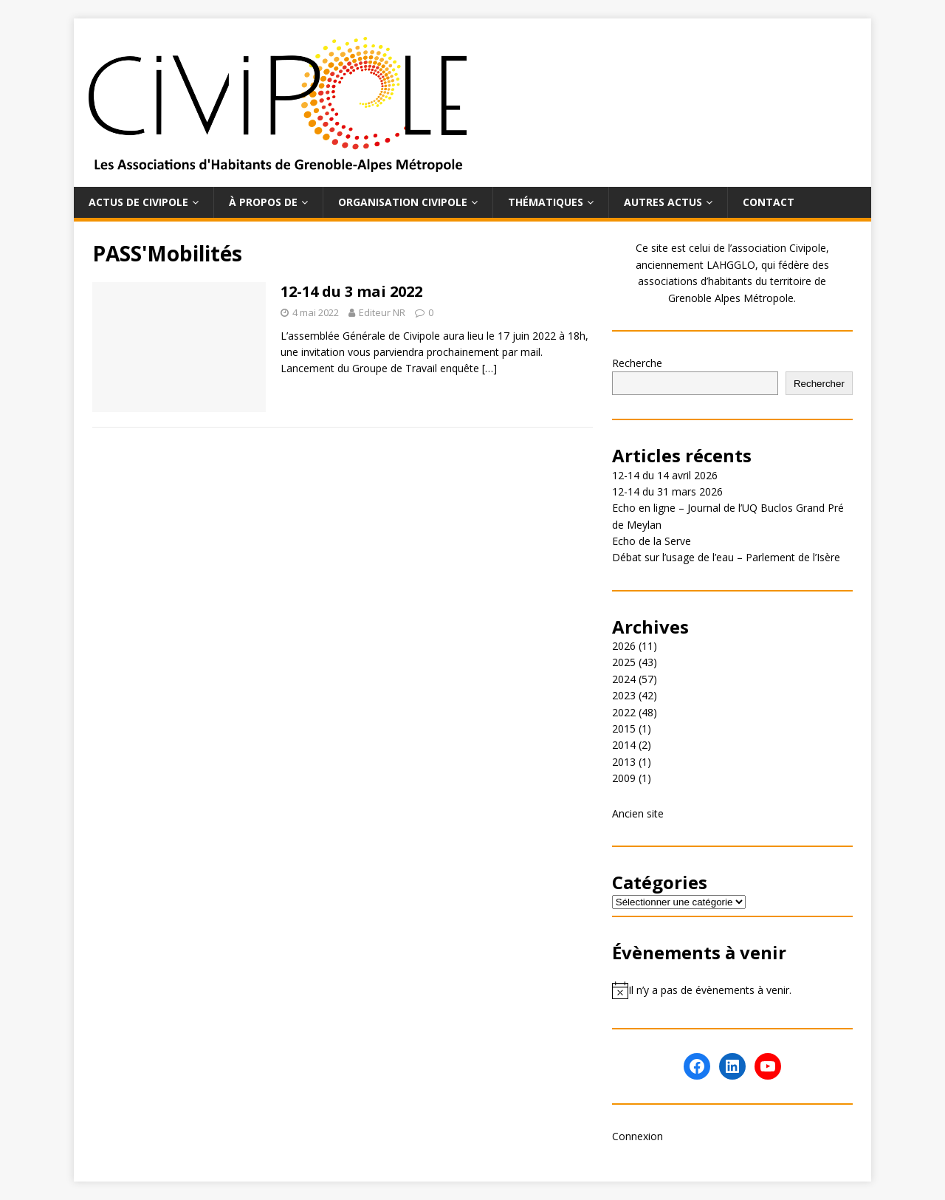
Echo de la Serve (651, 541)
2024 (624, 679)
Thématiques (545, 202)
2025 (624, 662)
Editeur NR (382, 312)
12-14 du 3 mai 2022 (351, 291)
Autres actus (663, 202)
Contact (768, 202)
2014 (624, 745)
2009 (624, 778)
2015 (624, 728)
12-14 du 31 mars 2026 (667, 491)
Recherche (637, 363)
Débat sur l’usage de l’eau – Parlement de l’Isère (726, 557)
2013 (624, 762)
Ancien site (638, 813)
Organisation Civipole (402, 202)
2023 (624, 695)
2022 (624, 712)
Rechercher (819, 383)
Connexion (637, 1136)
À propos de (263, 202)
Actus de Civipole (138, 202)
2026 (624, 646)
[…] (489, 368)
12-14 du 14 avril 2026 (665, 475)
